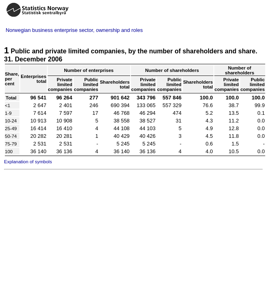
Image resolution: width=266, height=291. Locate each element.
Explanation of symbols (28, 161)
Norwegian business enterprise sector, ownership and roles (74, 30)
